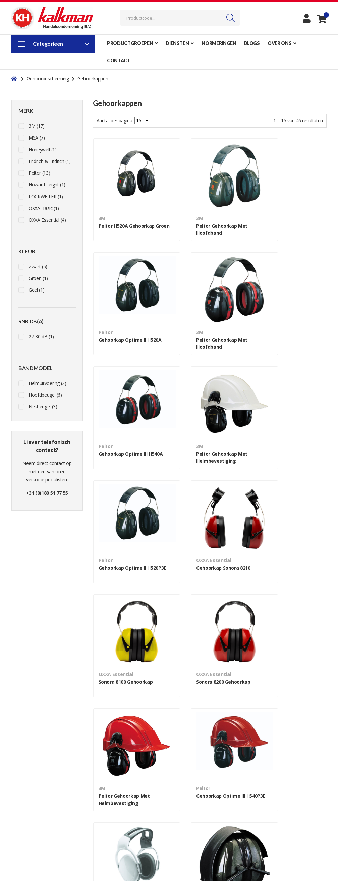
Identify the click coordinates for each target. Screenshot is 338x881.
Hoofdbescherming (275, 812)
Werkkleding (268, 796)
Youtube (23, 812)
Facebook (23, 804)
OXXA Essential (47, 220)
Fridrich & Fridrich (50, 161)
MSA (37, 137)
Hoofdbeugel (45, 395)
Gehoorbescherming (48, 78)
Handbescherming (274, 836)
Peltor (39, 173)
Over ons (102, 804)
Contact (101, 796)
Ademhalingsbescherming (282, 844)
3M (37, 126)
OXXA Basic (44, 208)
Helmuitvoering (47, 383)
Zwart (38, 266)
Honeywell (42, 149)
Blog (98, 812)
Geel (36, 290)
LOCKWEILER (46, 196)
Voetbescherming (274, 804)
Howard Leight (47, 184)
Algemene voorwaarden (199, 804)
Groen (38, 278)
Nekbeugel (43, 406)
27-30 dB (41, 336)
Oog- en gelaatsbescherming (285, 828)
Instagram (24, 796)
